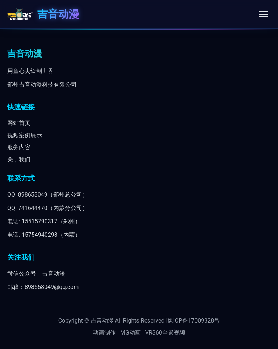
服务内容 (18, 147)
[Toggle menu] (263, 14)
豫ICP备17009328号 (193, 320)
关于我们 (18, 159)
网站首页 (18, 122)
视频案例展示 (24, 135)
